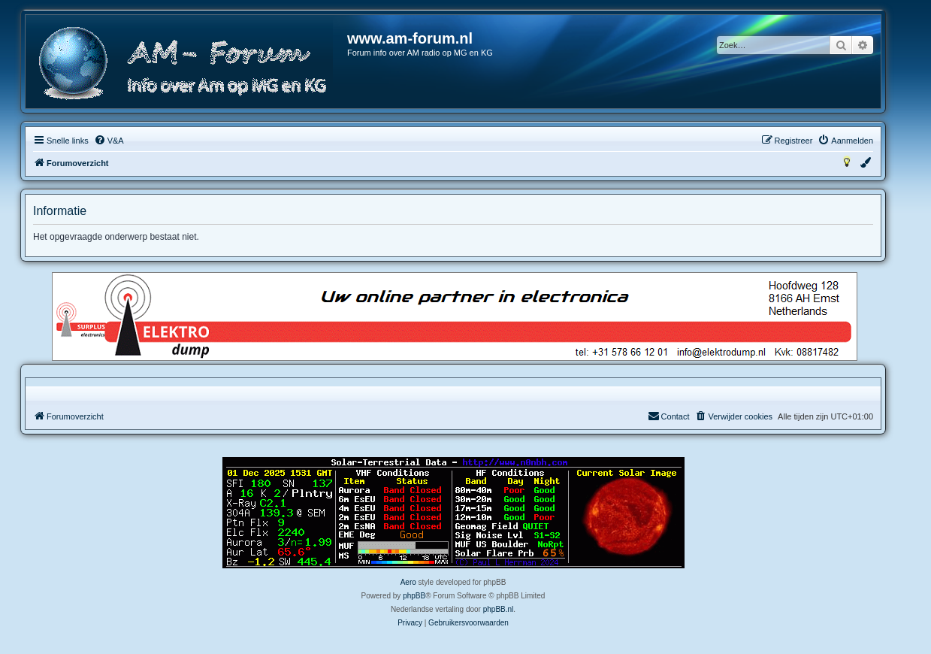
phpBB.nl (498, 609)
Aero (408, 582)
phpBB (414, 596)
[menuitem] (109, 141)
